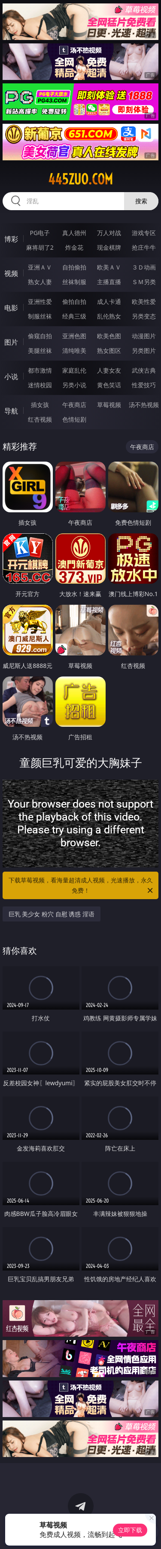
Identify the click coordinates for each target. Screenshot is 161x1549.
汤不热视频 (144, 405)
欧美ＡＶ (109, 267)
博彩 (11, 239)
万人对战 (109, 233)
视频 (11, 273)
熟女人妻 (40, 282)
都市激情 (40, 370)
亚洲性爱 (40, 301)
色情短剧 (74, 419)
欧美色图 (109, 336)
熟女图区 (109, 350)
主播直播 (109, 282)
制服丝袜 (40, 316)
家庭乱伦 (74, 370)
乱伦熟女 (109, 316)
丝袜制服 (74, 282)
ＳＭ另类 (144, 282)
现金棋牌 (109, 247)
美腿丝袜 (40, 350)
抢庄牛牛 (144, 247)
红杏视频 (40, 419)
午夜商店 (74, 405)
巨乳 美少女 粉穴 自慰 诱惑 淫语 (51, 914)
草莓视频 (109, 405)
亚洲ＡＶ (40, 267)
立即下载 (130, 1530)
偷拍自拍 (74, 301)
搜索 (141, 201)
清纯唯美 (74, 350)
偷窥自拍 (40, 336)
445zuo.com (80, 179)
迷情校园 (40, 385)
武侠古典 (144, 370)
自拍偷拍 (74, 267)
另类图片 (144, 350)
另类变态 (144, 316)
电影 (11, 307)
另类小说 (74, 385)
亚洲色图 (74, 336)
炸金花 (74, 247)
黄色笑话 (109, 385)
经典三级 (74, 316)
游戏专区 (144, 233)
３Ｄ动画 (144, 267)
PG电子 (40, 233)
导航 (11, 411)
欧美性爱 (144, 301)
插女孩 (40, 405)
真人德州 (74, 233)
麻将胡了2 (40, 247)
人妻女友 (109, 370)
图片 (11, 342)
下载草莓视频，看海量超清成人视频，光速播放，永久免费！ (82, 886)
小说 (11, 376)
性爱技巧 (144, 385)
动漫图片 (144, 336)
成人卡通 (109, 301)
